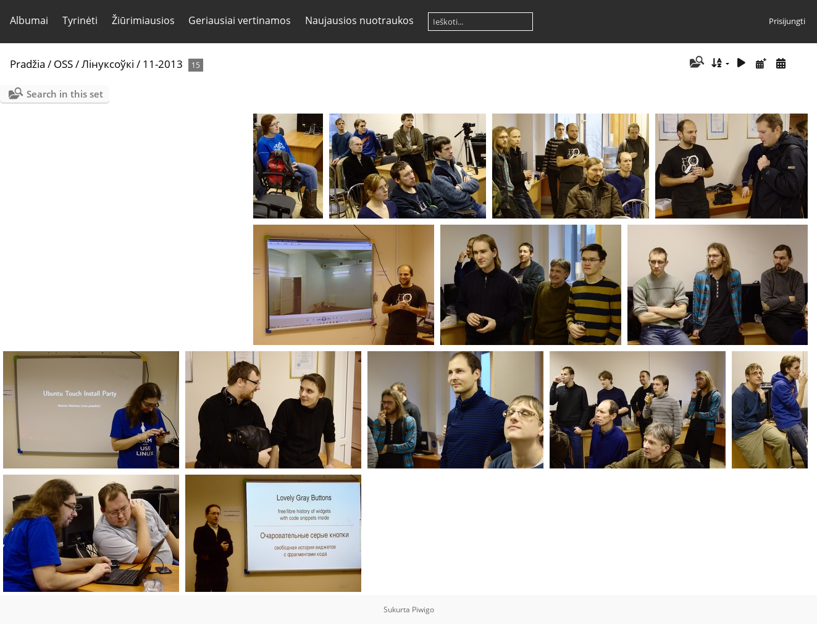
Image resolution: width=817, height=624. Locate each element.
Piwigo (423, 609)
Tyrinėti (80, 20)
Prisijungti (787, 21)
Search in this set (65, 94)
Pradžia (27, 64)
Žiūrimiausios (143, 20)
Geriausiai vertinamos (239, 20)
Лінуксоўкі (108, 64)
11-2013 (163, 64)
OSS (63, 64)
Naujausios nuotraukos (359, 20)
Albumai (29, 20)
